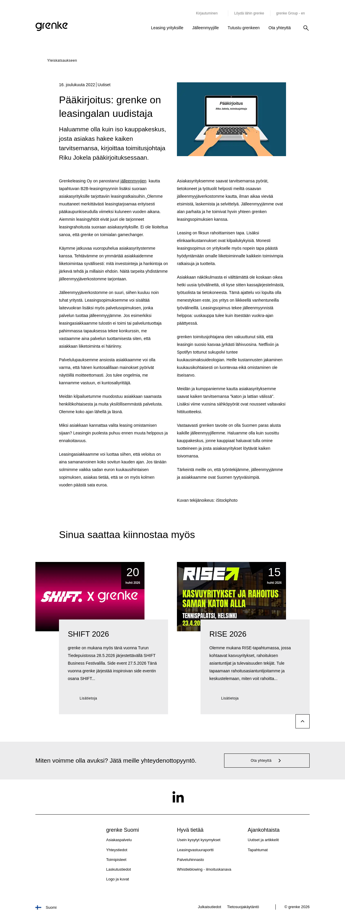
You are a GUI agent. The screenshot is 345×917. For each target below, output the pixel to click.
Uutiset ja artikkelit (263, 840)
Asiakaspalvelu (119, 840)
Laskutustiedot (118, 869)
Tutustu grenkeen (243, 27)
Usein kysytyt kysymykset (198, 840)
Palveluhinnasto (190, 859)
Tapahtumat (258, 850)
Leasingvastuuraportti (195, 850)
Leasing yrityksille (167, 27)
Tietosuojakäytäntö (243, 907)
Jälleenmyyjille (205, 27)
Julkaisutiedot (209, 907)
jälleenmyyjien (134, 181)
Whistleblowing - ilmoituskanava (204, 869)
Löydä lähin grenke (249, 13)
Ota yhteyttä (280, 27)
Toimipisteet (116, 859)
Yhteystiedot (116, 850)
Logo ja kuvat (117, 879)
